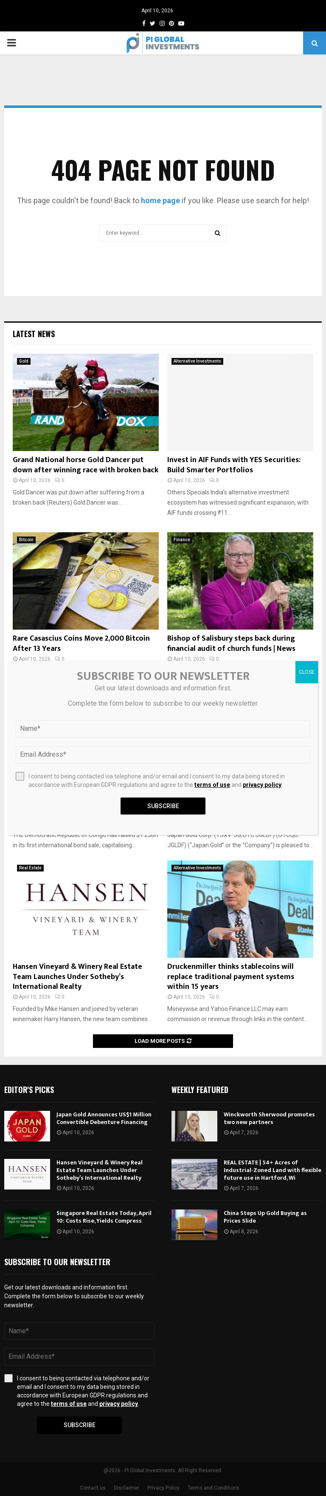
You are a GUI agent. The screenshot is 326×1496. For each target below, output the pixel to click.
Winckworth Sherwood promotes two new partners (269, 1118)
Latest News (34, 333)
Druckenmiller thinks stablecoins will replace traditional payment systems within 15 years (230, 976)
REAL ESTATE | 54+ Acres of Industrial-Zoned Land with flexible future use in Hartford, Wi (272, 1170)
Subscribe (80, 1425)
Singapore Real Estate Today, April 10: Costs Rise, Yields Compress (104, 1217)
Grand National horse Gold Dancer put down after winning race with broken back (85, 465)
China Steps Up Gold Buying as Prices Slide (265, 1217)
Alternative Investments (197, 361)
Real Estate (30, 868)
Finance (182, 539)
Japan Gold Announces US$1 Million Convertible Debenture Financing (104, 1118)
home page (160, 200)
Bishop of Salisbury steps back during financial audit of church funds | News (231, 643)
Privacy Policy (163, 1488)
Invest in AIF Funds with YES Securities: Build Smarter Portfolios (234, 465)
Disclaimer (126, 1488)
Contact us (93, 1488)
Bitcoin (26, 539)
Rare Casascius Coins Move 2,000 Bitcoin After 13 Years (81, 643)
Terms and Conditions (213, 1488)
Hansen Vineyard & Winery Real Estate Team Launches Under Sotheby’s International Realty (77, 976)
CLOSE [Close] (307, 672)
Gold (23, 361)
